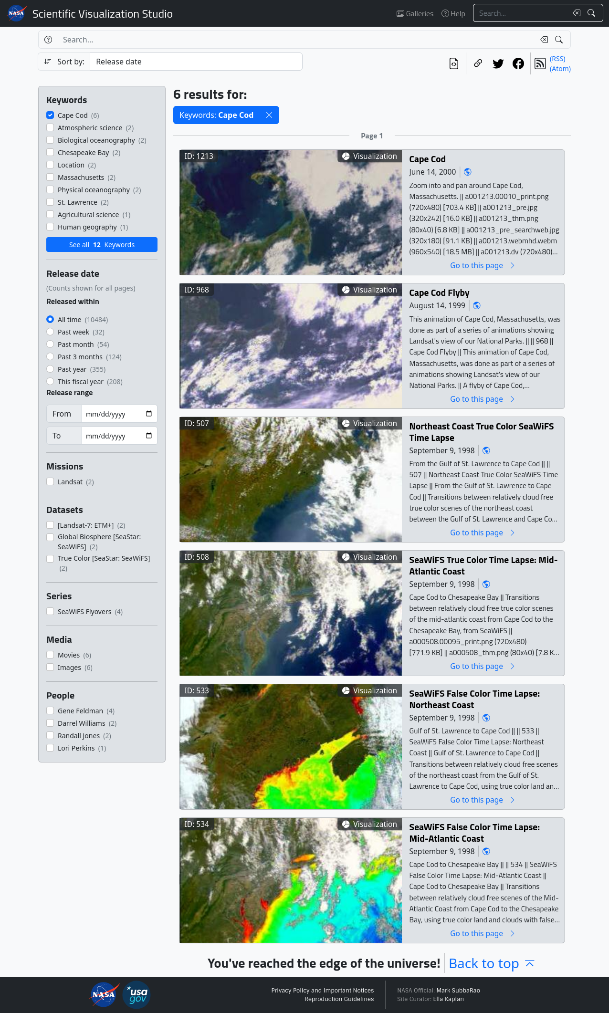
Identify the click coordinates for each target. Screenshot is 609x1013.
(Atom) (560, 68)
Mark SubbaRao (458, 990)
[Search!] (592, 13)
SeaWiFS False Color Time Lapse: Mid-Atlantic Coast (475, 832)
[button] (269, 115)
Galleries (415, 13)
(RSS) (557, 58)
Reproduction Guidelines (339, 999)
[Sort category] (196, 61)
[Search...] (520, 13)
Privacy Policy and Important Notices (322, 990)
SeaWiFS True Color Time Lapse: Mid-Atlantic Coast (484, 565)
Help (453, 13)
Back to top (492, 963)
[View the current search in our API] (454, 63)
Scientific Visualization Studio (102, 13)
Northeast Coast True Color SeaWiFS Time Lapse (482, 431)
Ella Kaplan (448, 999)
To (56, 435)
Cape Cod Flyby (440, 292)
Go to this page (483, 265)
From (61, 413)
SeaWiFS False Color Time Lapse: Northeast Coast (475, 699)
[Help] (48, 40)
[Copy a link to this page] (478, 63)
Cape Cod (428, 158)
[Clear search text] (574, 13)
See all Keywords (102, 244)
